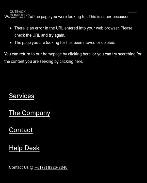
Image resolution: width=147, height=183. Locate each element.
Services (21, 95)
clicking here (79, 53)
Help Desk (24, 147)
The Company (29, 112)
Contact (21, 129)
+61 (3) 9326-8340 (51, 167)
